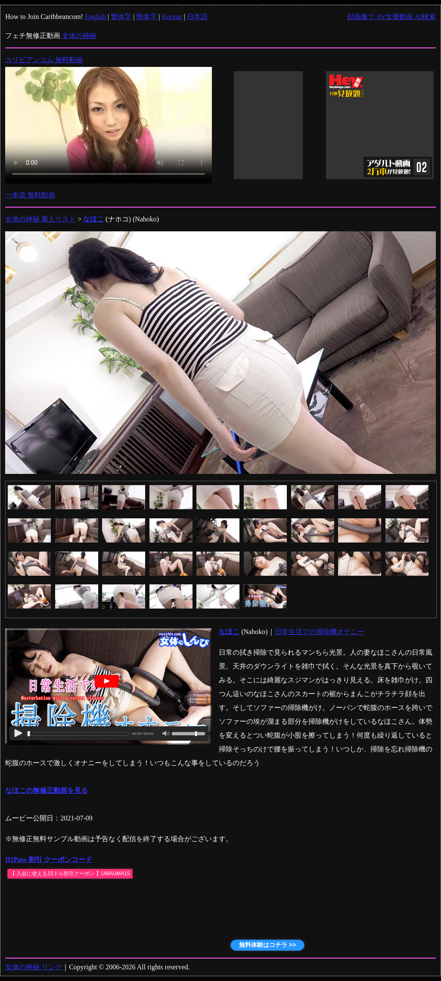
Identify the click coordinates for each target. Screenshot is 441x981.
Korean (172, 16)
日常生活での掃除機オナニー (319, 631)
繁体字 (121, 16)
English (95, 16)
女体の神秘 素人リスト (40, 219)
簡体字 (146, 16)
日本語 (197, 16)
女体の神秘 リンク (33, 967)
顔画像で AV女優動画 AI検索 (391, 16)
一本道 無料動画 (30, 195)
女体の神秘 (79, 35)
